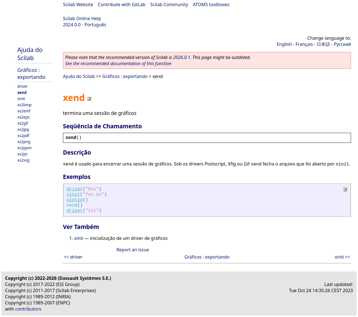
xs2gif (22, 123)
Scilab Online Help (82, 18)
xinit (21, 98)
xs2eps (23, 117)
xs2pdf (23, 135)
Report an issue (132, 250)
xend (22, 92)
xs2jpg (23, 129)
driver (22, 86)
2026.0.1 (181, 57)
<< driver (73, 257)
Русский (342, 44)
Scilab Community (169, 4)
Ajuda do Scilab (30, 54)
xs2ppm (24, 147)
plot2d (75, 200)
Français (304, 44)
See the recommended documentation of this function (118, 63)
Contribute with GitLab (121, 4)
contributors (28, 309)
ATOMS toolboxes (211, 4)
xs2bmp (24, 104)
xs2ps (22, 154)
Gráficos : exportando (31, 73)
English (284, 44)
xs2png (23, 141)
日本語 (323, 44)
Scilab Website (78, 4)
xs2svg (23, 160)
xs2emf (23, 110)
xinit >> (342, 257)
